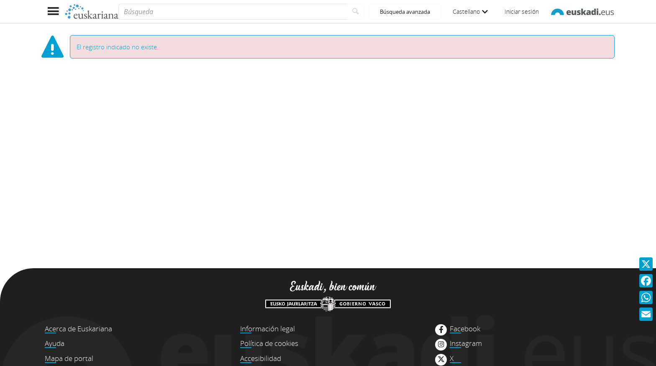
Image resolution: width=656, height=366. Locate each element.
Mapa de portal (69, 358)
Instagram (466, 343)
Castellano (470, 11)
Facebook (465, 329)
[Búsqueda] (232, 12)
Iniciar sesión (522, 11)
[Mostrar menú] (52, 11)
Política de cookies (269, 343)
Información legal (267, 328)
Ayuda (54, 343)
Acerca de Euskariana (78, 328)
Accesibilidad (260, 358)
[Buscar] (355, 12)
